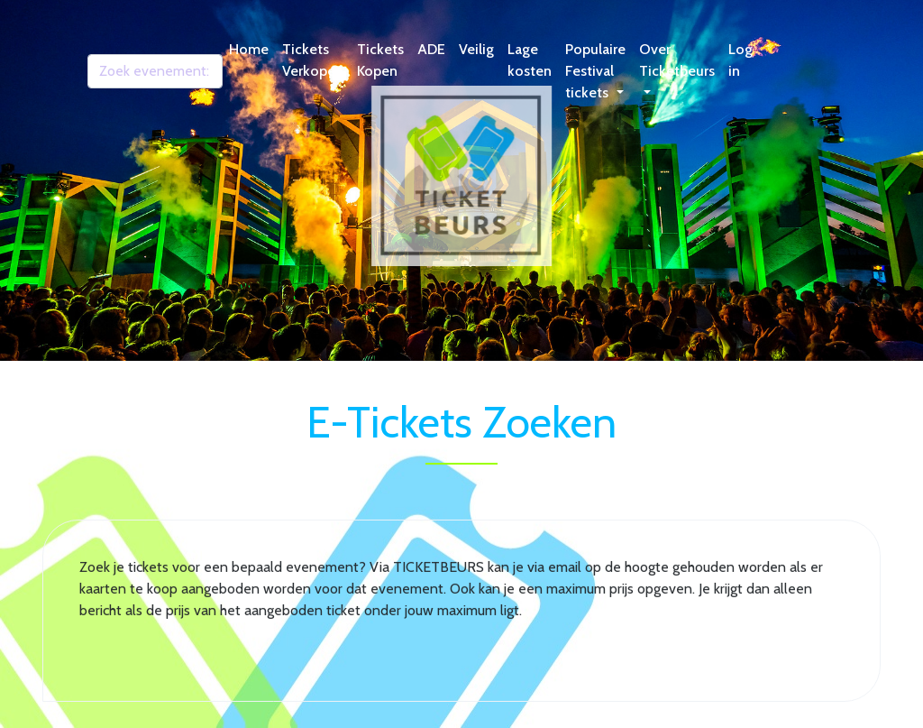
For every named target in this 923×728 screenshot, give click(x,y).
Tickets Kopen (380, 60)
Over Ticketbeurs (677, 60)
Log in (740, 60)
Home (249, 49)
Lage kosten (529, 60)
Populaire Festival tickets (595, 71)
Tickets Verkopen (312, 60)
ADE (431, 49)
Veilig (476, 49)
